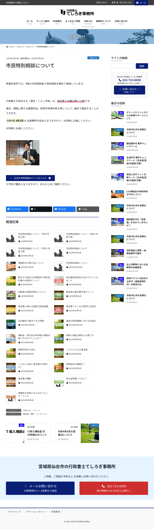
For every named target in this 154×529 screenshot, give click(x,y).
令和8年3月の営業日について (136, 238)
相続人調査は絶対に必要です (80, 335)
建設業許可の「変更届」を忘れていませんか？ (137, 222)
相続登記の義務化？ (75, 364)
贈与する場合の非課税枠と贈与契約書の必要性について (34, 279)
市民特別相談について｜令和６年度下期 (82, 235)
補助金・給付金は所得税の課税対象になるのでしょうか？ (34, 337)
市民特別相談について (77, 248)
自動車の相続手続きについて (32, 291)
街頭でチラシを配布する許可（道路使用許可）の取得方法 (137, 281)
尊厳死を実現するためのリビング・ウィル (33, 394)
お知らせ (93, 57)
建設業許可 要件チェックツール (136, 145)
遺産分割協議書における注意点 (81, 320)
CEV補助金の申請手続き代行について (137, 193)
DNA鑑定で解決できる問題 (31, 320)
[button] (30, 178)
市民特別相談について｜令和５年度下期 (34, 250)
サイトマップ (14, 511)
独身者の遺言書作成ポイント (80, 291)
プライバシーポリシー (36, 511)
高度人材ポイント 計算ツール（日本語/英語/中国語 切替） (137, 177)
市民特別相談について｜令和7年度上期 (33, 235)
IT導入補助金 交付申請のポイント (37, 433)
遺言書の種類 (24, 378)
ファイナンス (41, 414)
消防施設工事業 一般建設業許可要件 (136, 252)
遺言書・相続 (28, 414)
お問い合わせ (101, 2)
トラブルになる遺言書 (77, 349)
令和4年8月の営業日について (66, 433)
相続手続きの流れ (26, 349)
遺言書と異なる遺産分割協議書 (33, 306)
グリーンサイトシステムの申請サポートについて (137, 115)
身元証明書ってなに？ (76, 378)
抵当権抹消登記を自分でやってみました (82, 279)
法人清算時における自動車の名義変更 (137, 266)
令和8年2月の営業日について (136, 297)
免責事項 (55, 511)
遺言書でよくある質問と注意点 (81, 306)
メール (141, 2)
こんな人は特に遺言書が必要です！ (33, 365)
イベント (36, 410)
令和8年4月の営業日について (136, 207)
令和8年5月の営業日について (136, 131)
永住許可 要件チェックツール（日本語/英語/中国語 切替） (137, 160)
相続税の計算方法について (31, 262)
